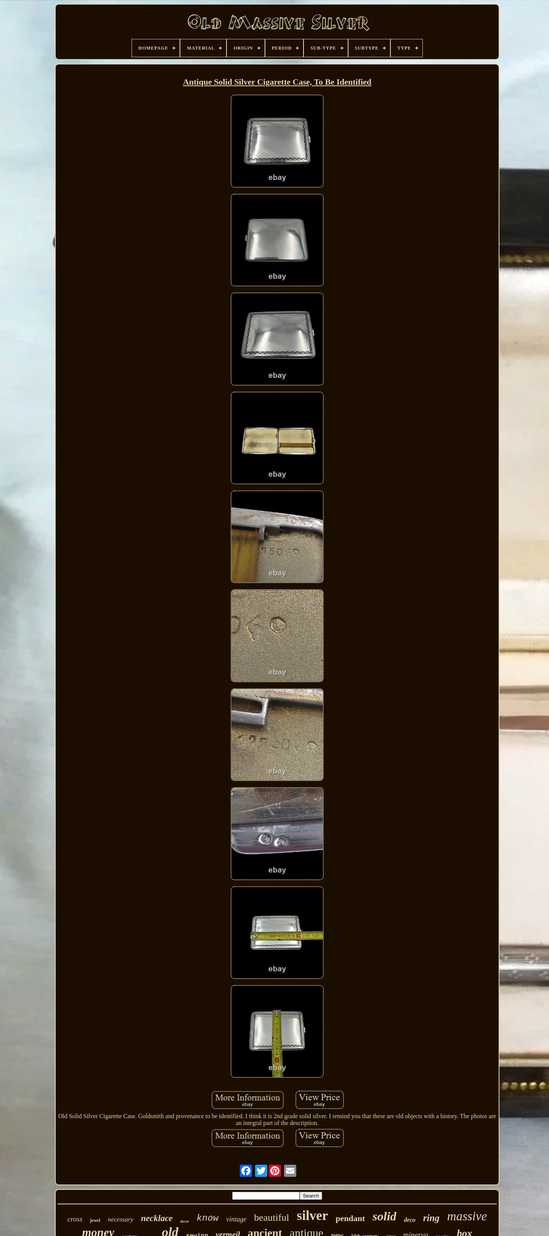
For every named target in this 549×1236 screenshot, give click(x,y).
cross (74, 1219)
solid (384, 1216)
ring (431, 1218)
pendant (350, 1218)
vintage (236, 1219)
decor (184, 1221)
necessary (120, 1219)
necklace (157, 1218)
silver (312, 1215)
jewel (95, 1220)
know (208, 1218)
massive (467, 1216)
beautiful (271, 1217)
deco (410, 1220)
